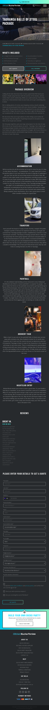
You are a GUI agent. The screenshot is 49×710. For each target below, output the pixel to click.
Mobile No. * (6, 495)
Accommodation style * (8, 524)
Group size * (6, 545)
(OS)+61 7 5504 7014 (24, 682)
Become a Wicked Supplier (24, 645)
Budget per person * (7, 552)
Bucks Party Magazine (24, 650)
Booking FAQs (24, 667)
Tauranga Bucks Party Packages (32, 43)
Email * (5, 509)
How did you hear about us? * (9, 567)
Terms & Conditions (24, 670)
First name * (6, 480)
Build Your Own (25, 623)
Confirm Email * (6, 516)
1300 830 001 (25, 2)
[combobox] (6, 498)
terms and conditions (16, 585)
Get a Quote (13, 68)
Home (4, 43)
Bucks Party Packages (14, 43)
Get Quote (13, 602)
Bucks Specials (24, 643)
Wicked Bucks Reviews (24, 665)
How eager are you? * (7, 560)
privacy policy (30, 585)
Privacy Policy (24, 672)
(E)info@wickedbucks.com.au (24, 684)
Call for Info (35, 68)
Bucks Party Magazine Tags (24, 653)
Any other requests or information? (10, 574)
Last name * (6, 487)
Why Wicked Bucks (24, 648)
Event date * (6, 531)
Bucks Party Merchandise (24, 662)
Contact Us (24, 655)
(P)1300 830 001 (24, 679)
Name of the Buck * (7, 502)
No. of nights (6, 538)
